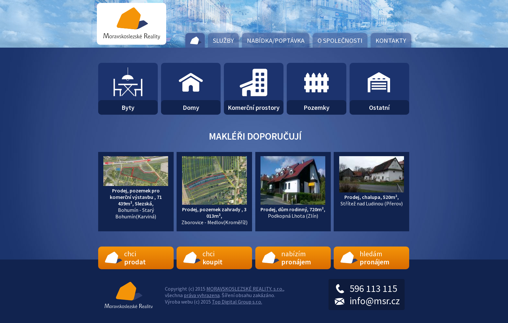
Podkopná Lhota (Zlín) (292, 209)
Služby (223, 40)
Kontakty (390, 40)
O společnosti (340, 40)
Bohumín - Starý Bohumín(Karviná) (135, 200)
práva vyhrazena (202, 295)
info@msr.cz (375, 300)
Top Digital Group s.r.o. (237, 301)
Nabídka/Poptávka (276, 40)
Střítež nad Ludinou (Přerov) (371, 197)
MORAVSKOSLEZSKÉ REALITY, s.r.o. (244, 288)
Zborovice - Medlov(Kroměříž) (214, 212)
